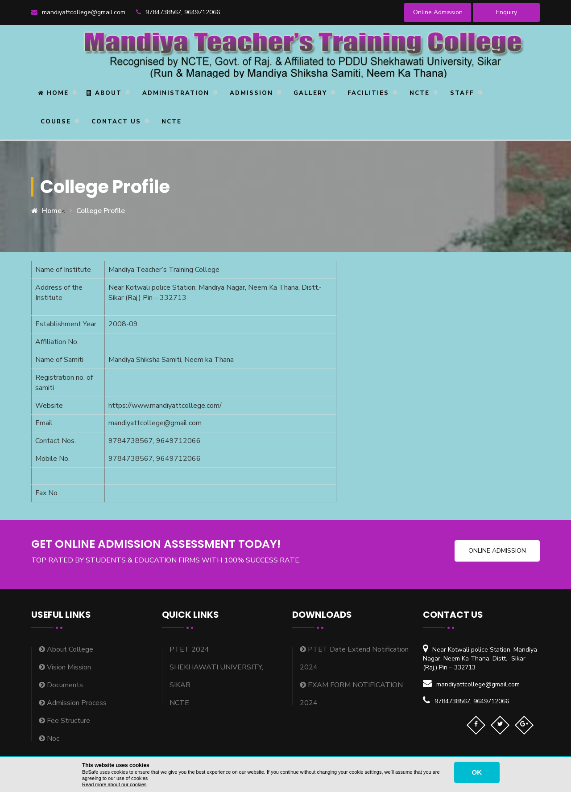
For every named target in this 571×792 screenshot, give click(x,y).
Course (54, 122)
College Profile (100, 211)
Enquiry (506, 12)
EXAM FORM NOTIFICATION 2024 (351, 694)
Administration (174, 93)
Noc (49, 738)
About (104, 93)
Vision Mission (65, 667)
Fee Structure (64, 721)
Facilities (367, 93)
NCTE (418, 93)
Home (53, 93)
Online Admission (438, 12)
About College (66, 649)
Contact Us (115, 122)
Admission (250, 93)
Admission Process (73, 703)
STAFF (460, 93)
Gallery (309, 93)
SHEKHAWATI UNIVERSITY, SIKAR (216, 676)
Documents (61, 685)
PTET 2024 (189, 649)
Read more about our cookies (114, 784)
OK (477, 772)
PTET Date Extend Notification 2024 (354, 658)
